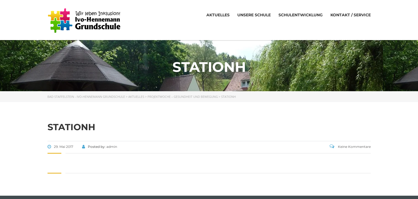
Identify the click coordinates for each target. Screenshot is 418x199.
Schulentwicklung (300, 14)
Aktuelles (218, 14)
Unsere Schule (254, 14)
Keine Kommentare (350, 147)
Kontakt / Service (350, 14)
